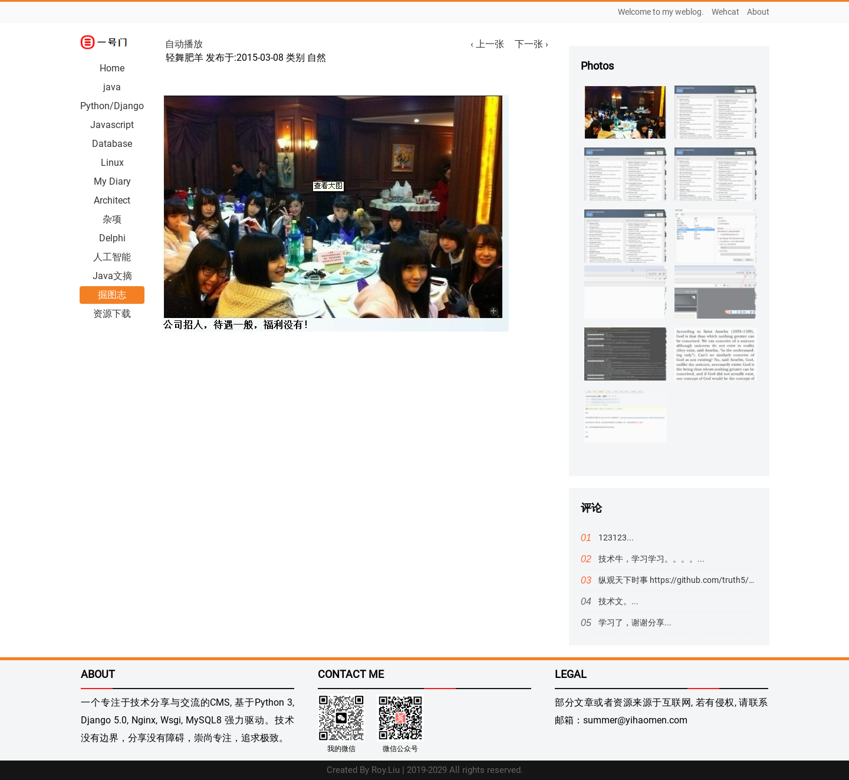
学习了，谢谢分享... (635, 622)
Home (112, 68)
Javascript (112, 124)
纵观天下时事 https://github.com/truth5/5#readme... (696, 580)
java (112, 87)
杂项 (112, 219)
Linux (112, 162)
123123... (616, 537)
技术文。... (618, 601)
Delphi (112, 238)
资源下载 (112, 313)
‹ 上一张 (489, 44)
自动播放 (184, 44)
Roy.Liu (385, 770)
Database (112, 143)
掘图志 (112, 294)
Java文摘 (112, 275)
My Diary (112, 181)
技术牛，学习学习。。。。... (651, 558)
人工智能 (112, 257)
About (758, 12)
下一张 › (531, 44)
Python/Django (112, 106)
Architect (112, 200)
